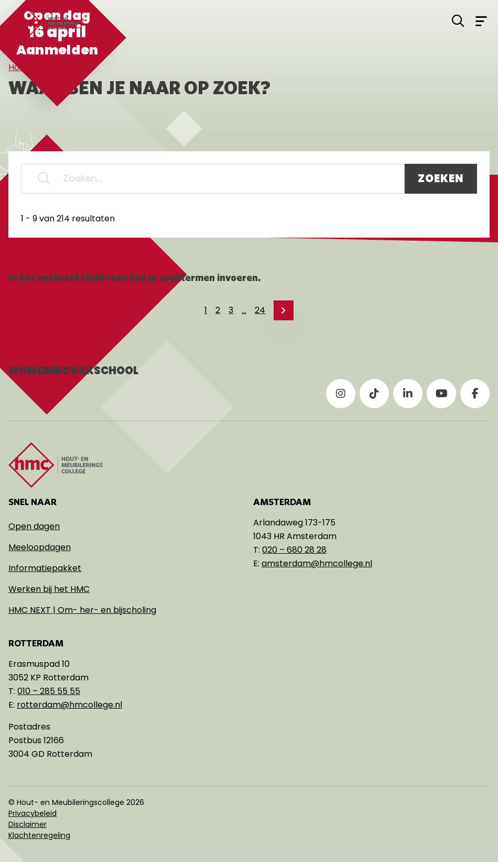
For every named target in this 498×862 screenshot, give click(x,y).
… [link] (244, 310)
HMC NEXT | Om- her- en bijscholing (82, 610)
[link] (284, 310)
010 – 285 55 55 (48, 691)
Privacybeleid (32, 813)
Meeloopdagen (39, 547)
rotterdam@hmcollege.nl (69, 705)
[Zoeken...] (213, 179)
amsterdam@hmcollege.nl (317, 563)
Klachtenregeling (39, 835)
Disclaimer (27, 824)
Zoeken (441, 178)
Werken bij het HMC (49, 589)
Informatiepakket (44, 568)
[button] (44, 179)
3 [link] (231, 310)
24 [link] (260, 310)
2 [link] (217, 310)
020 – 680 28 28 (294, 550)
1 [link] (205, 310)
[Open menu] (481, 20)
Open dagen (34, 526)
